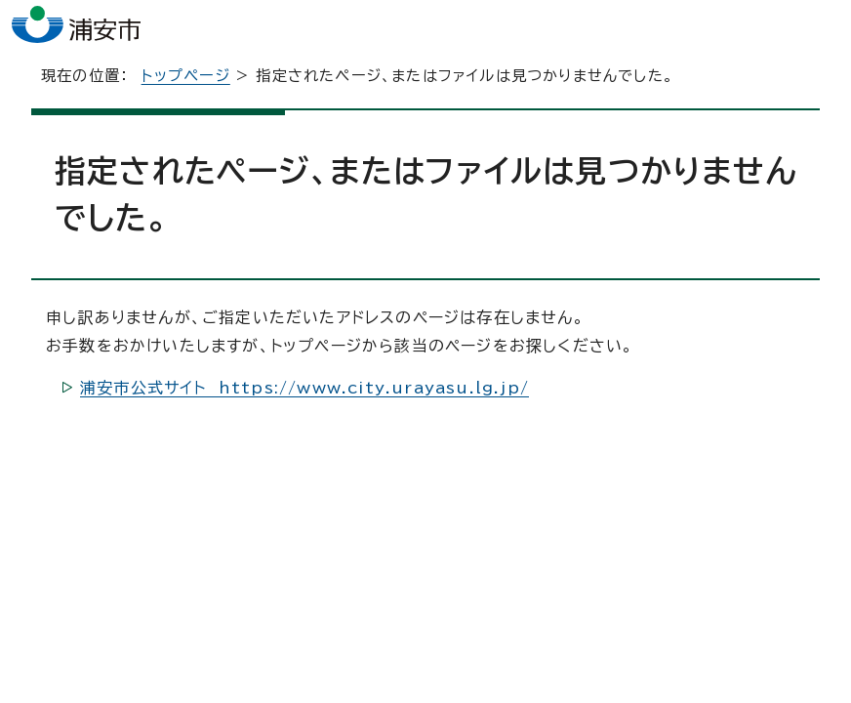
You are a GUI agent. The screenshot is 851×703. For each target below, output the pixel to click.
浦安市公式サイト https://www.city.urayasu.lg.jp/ (304, 400)
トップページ (186, 88)
